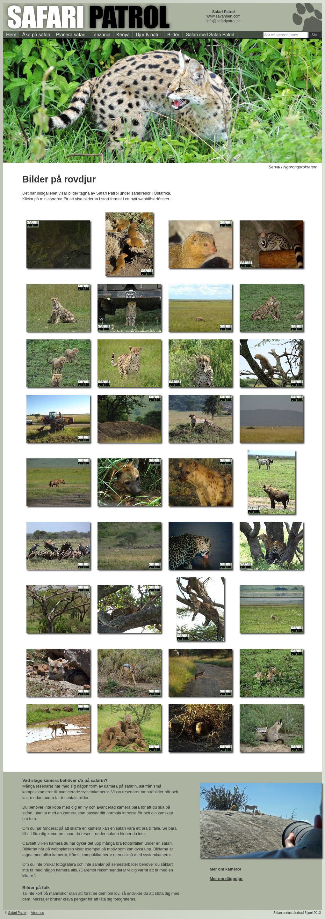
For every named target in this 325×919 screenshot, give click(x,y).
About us (37, 913)
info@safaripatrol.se (223, 21)
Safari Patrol (17, 913)
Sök (314, 35)
